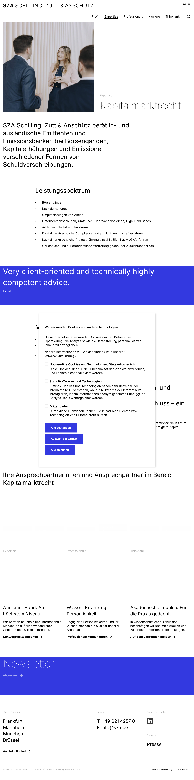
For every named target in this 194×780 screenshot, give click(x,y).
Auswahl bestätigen (64, 438)
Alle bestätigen (61, 427)
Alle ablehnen (60, 449)
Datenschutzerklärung (59, 356)
